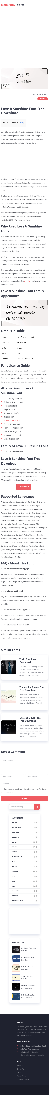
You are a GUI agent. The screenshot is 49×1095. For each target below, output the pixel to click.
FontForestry (8, 4)
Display (15, 842)
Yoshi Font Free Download (27, 661)
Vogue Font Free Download (27, 977)
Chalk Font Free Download (29, 1049)
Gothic (14, 852)
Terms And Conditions (23, 1079)
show (21, 122)
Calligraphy (16, 827)
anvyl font (27, 281)
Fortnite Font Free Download (27, 959)
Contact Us (20, 1069)
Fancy (14, 847)
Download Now (24, 486)
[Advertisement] (24, 34)
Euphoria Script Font (12, 420)
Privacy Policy (21, 1076)
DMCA (19, 1072)
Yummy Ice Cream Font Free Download (32, 689)
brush (14, 822)
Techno (15, 896)
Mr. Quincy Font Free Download (28, 949)
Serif (14, 886)
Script (42, 99)
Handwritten (17, 857)
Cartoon (15, 832)
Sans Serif (15, 871)
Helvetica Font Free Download (28, 968)
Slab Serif (15, 891)
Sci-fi (14, 876)
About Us (20, 1065)
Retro (14, 866)
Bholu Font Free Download (29, 1052)
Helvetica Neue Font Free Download (28, 996)
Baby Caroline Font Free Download (32, 1055)
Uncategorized (17, 901)
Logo (14, 861)
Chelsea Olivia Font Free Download (30, 719)
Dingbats (15, 837)
